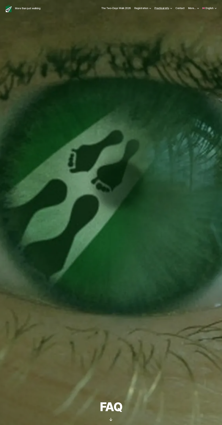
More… (192, 10)
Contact (180, 10)
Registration (141, 10)
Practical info (161, 10)
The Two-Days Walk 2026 (116, 10)
